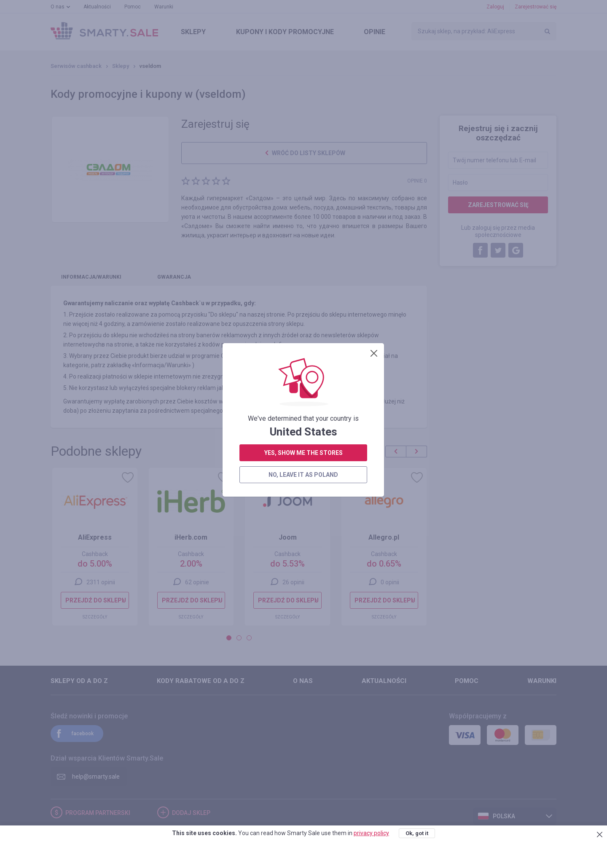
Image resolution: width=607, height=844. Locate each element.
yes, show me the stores (303, 215)
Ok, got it (417, 833)
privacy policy (371, 833)
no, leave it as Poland (303, 237)
